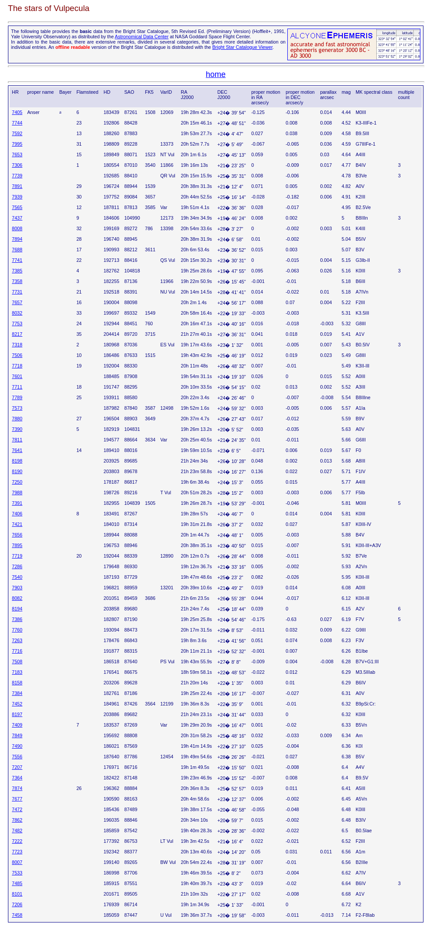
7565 (17, 207)
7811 (17, 439)
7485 (17, 883)
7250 (17, 482)
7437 (17, 217)
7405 (17, 112)
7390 (17, 429)
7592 (17, 133)
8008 (17, 228)
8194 (17, 608)
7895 (17, 545)
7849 (17, 735)
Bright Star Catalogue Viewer (242, 47)
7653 (17, 154)
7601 (17, 376)
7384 (17, 693)
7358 (17, 281)
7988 (17, 492)
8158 (17, 682)
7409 (17, 725)
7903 (17, 587)
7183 (17, 672)
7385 (17, 270)
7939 (17, 196)
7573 (17, 408)
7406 (17, 513)
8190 (17, 471)
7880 (17, 418)
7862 (17, 820)
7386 (17, 619)
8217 (17, 334)
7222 (17, 841)
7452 (17, 703)
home (216, 74)
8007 (17, 862)
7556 (17, 756)
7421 (17, 524)
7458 (17, 915)
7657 (17, 302)
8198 (17, 460)
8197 (17, 714)
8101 (17, 894)
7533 (17, 872)
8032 (17, 313)
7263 (17, 640)
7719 (17, 556)
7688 (17, 249)
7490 (17, 746)
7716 (17, 651)
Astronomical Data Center (142, 36)
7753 (17, 323)
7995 (17, 144)
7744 (17, 122)
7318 (17, 344)
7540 (17, 577)
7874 (17, 788)
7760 (17, 629)
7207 (17, 767)
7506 (17, 355)
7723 (17, 851)
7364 (17, 777)
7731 (17, 291)
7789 (17, 397)
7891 (17, 186)
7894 (17, 239)
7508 (17, 661)
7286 (17, 566)
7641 (17, 450)
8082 (17, 598)
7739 (17, 175)
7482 (17, 830)
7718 (17, 365)
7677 (17, 798)
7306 (17, 165)
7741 (17, 260)
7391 (17, 503)
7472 (17, 809)
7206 (17, 904)
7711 (17, 387)
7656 (17, 534)
